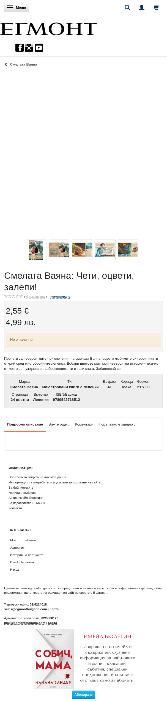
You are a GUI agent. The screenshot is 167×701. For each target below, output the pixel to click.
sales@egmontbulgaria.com (25, 609)
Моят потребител (23, 540)
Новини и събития (22, 492)
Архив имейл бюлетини (26, 497)
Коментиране (60, 296)
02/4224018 (38, 604)
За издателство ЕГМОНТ (27, 503)
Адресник (17, 547)
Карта (54, 609)
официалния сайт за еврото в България (77, 592)
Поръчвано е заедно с (117, 424)
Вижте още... (59, 424)
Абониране (84, 695)
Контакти (15, 508)
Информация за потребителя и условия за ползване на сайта (54, 482)
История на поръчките (26, 555)
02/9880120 (49, 618)
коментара (35, 297)
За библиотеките (21, 487)
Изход (14, 569)
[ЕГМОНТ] (48, 27)
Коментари (84, 424)
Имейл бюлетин (22, 562)
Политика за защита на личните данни (37, 477)
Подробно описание (25, 424)
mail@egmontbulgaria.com (24, 622)
